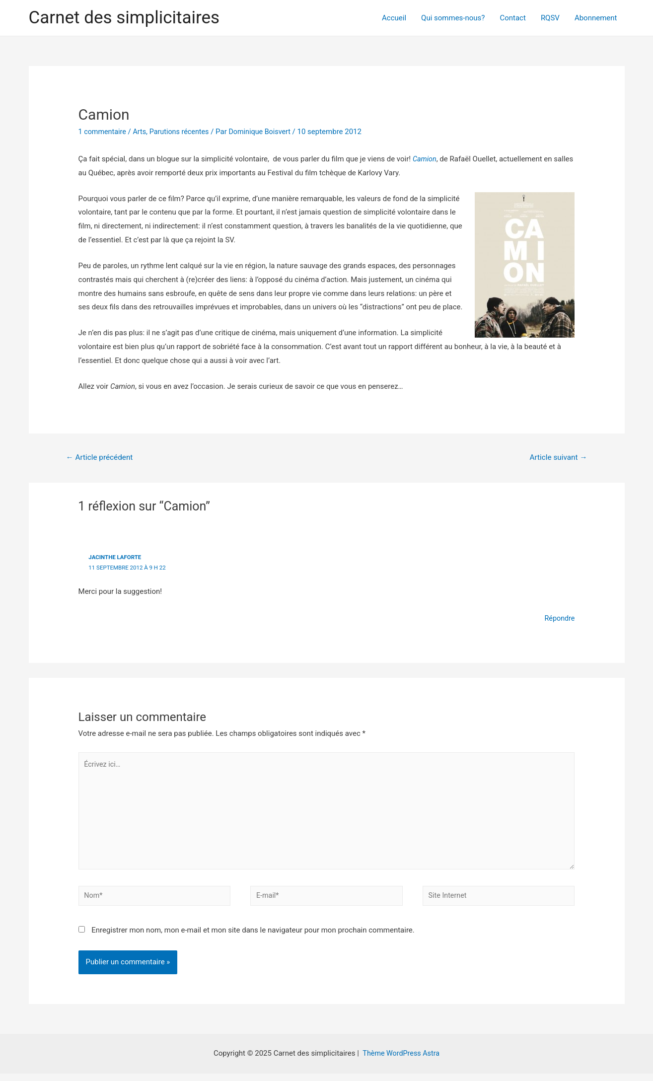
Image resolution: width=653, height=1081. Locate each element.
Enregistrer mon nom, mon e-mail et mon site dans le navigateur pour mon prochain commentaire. (253, 937)
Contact (512, 17)
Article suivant (556, 457)
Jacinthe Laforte (116, 558)
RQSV (550, 17)
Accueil (394, 17)
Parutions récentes (183, 131)
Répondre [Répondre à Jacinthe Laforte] (559, 618)
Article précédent (101, 457)
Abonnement (596, 17)
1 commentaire (103, 131)
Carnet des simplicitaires (124, 17)
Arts (142, 131)
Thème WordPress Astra (401, 1060)
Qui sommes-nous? (453, 17)
